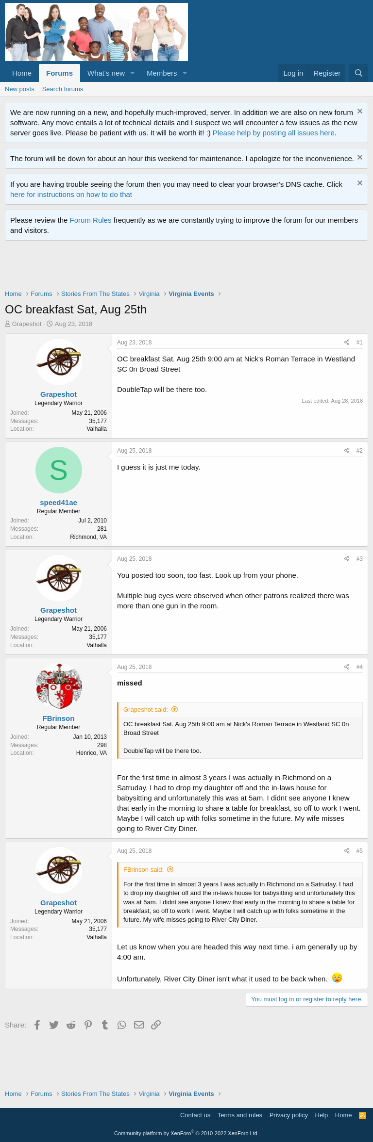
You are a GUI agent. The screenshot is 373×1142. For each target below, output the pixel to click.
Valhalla (96, 428)
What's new (106, 73)
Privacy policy (289, 1115)
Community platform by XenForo (186, 1133)
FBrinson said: (143, 869)
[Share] (347, 342)
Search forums (63, 89)
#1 (359, 342)
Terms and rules (240, 1115)
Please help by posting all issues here (274, 133)
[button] (132, 73)
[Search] (358, 73)
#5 (359, 851)
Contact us (195, 1115)
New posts (19, 89)
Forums (59, 73)
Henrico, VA (91, 753)
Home (22, 73)
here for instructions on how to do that (71, 194)
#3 (359, 558)
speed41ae (58, 502)
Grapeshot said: (145, 709)
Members (162, 73)
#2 (359, 450)
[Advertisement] (181, 267)
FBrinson (59, 718)
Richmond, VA (88, 537)
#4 (359, 667)
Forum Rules (91, 220)
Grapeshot (27, 323)
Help (321, 1115)
